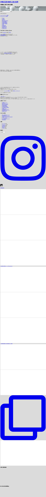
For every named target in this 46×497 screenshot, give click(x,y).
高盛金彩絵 (4, 25)
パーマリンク (17, 90)
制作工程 (3, 126)
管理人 (10, 32)
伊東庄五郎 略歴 (4, 106)
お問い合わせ (4, 28)
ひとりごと (4, 124)
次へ (4, 96)
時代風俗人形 (4, 26)
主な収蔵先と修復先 (5, 107)
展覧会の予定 (4, 27)
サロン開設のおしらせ (5, 118)
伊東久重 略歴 (4, 105)
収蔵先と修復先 (4, 23)
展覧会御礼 (4, 119)
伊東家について (4, 102)
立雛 (3, 24)
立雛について (4, 108)
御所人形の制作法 (5, 20)
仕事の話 (3, 125)
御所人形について (5, 103)
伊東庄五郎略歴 (4, 22)
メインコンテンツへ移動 (4, 15)
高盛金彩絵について (5, 109)
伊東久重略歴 (4, 21)
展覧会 (9, 90)
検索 (1, 11)
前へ (1, 96)
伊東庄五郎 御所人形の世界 (9, 2)
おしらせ (5, 90)
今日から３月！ (4, 117)
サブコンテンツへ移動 (4, 16)
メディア (3, 128)
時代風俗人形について (5, 110)
